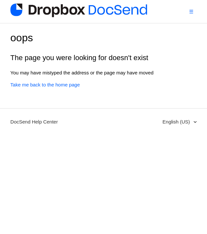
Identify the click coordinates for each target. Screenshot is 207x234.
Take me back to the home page (45, 84)
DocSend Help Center (34, 121)
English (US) (176, 121)
